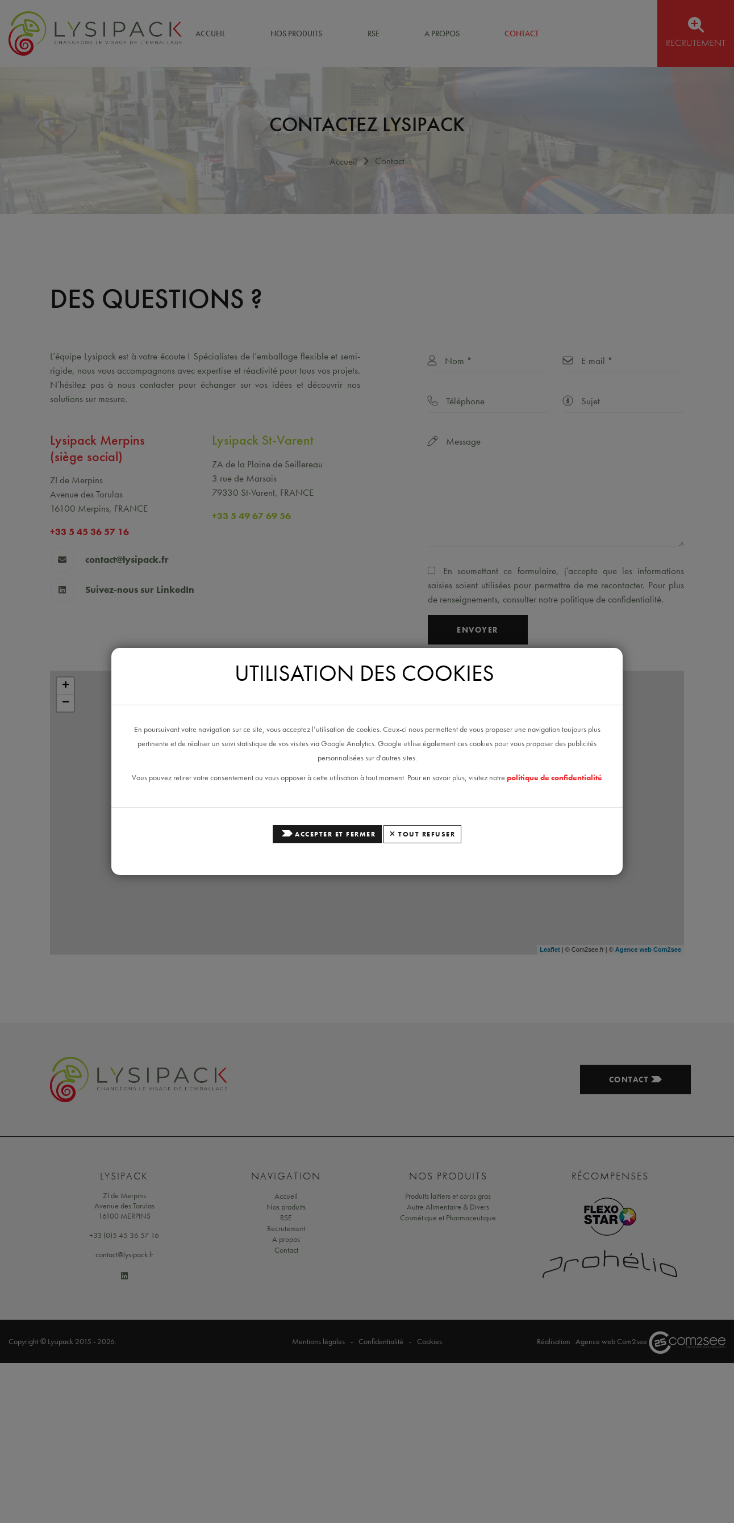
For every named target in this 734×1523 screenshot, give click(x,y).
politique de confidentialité (554, 777)
